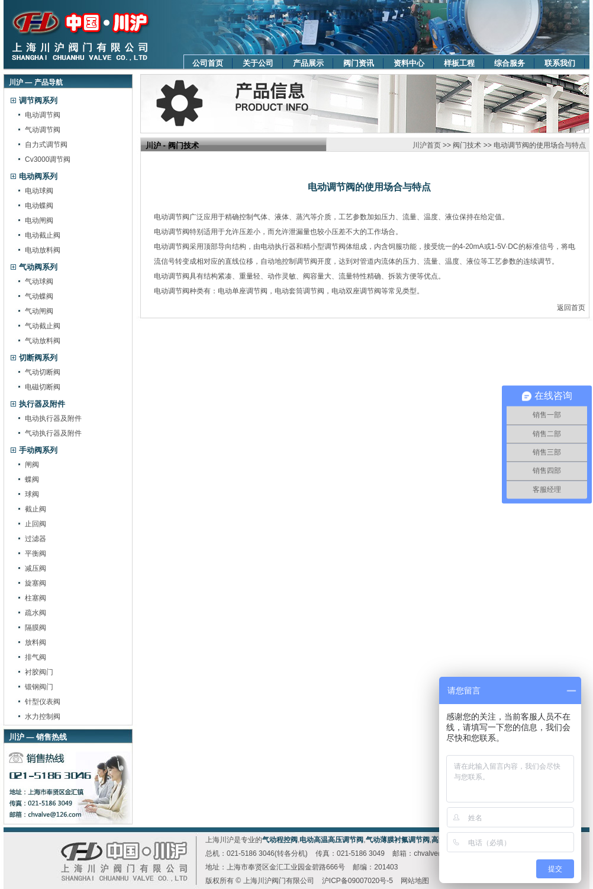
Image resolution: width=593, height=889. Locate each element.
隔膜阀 (35, 627)
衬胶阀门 (39, 672)
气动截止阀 (42, 326)
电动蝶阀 (39, 206)
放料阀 (35, 642)
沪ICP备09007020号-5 (357, 881)
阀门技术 (467, 145)
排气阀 (35, 657)
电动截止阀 (42, 235)
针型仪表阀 (42, 702)
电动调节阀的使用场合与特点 (540, 145)
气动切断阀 (42, 372)
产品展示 (308, 63)
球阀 (32, 494)
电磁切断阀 (42, 387)
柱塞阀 (35, 598)
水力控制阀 (42, 716)
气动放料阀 (42, 341)
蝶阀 (32, 479)
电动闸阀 (39, 220)
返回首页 (571, 307)
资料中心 (409, 63)
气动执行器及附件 (53, 433)
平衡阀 (35, 553)
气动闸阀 (39, 311)
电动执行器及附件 (53, 418)
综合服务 (509, 63)
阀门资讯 (358, 63)
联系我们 (559, 63)
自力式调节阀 (46, 144)
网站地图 (415, 881)
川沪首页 (426, 145)
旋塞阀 (35, 583)
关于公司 (258, 63)
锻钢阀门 (39, 687)
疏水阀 (35, 613)
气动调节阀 (42, 130)
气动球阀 (39, 281)
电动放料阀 (42, 250)
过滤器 (35, 539)
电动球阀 (39, 191)
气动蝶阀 (39, 296)
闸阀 (32, 465)
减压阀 (35, 568)
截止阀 (35, 509)
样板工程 (459, 63)
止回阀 (35, 524)
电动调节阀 (42, 115)
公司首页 (207, 63)
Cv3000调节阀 (47, 159)
